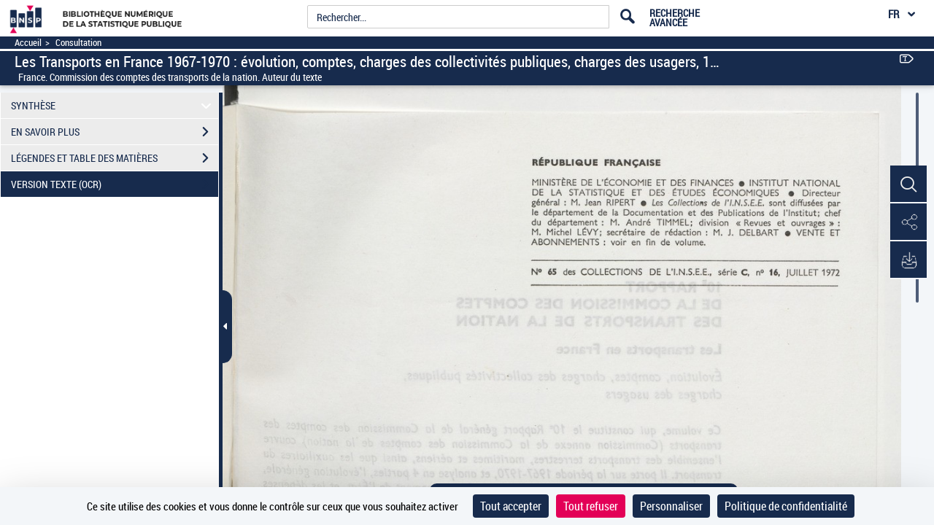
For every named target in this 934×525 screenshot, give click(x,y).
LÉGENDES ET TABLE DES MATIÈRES (114, 158)
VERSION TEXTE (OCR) (114, 184)
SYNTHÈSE (113, 105)
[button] (908, 184)
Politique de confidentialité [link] (786, 506)
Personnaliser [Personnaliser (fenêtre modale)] (671, 506)
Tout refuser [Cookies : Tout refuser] (590, 506)
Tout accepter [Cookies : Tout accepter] (510, 506)
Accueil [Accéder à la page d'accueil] (28, 42)
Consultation (78, 42)
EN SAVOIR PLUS (114, 132)
